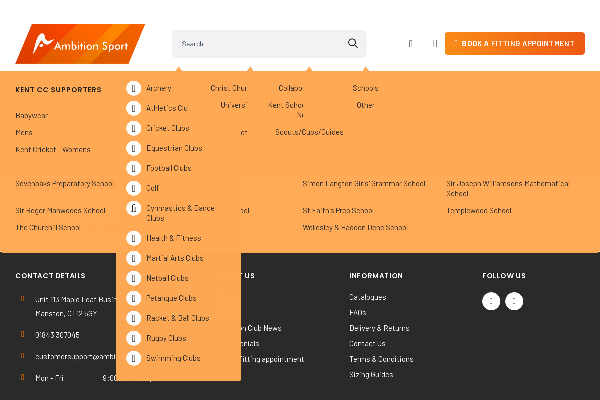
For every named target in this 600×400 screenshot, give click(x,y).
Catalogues (367, 254)
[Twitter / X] (491, 259)
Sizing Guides (371, 331)
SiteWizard (336, 378)
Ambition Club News (249, 285)
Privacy (228, 269)
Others (312, 70)
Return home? (74, 180)
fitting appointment (518, 27)
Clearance (368, 70)
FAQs (357, 269)
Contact (561, 70)
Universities (253, 70)
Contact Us (367, 300)
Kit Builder (511, 70)
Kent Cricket (114, 70)
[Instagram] (514, 259)
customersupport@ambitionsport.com (98, 313)
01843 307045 (57, 292)
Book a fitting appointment (260, 316)
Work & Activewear (441, 70)
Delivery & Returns (379, 285)
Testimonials (237, 300)
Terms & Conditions (381, 316)
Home (226, 254)
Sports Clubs (187, 70)
